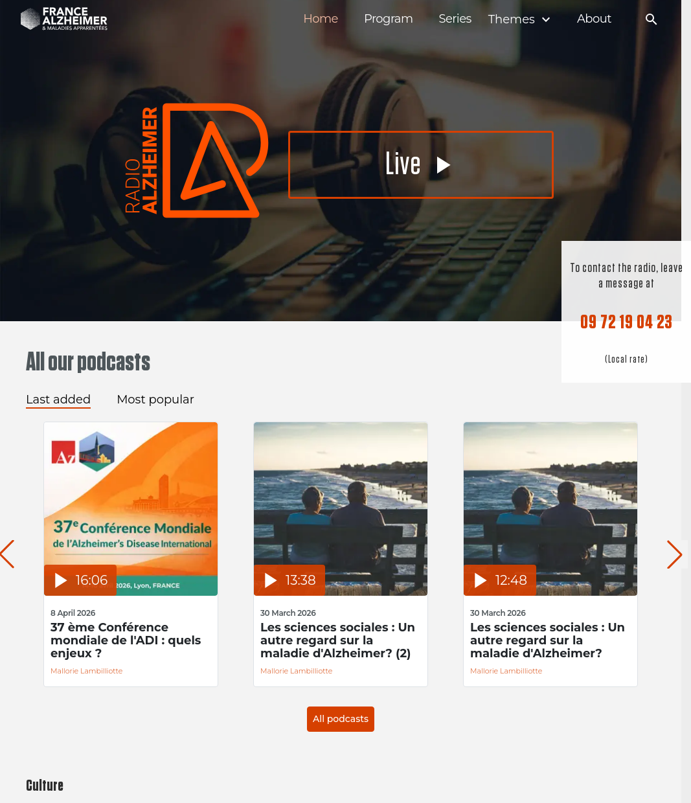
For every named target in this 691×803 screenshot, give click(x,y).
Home (320, 19)
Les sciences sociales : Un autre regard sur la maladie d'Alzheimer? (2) (337, 640)
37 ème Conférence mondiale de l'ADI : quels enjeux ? (126, 640)
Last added (58, 399)
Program (388, 19)
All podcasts (340, 719)
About (594, 19)
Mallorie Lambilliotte (86, 670)
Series (454, 19)
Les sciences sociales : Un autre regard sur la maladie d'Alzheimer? (547, 640)
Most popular (155, 399)
